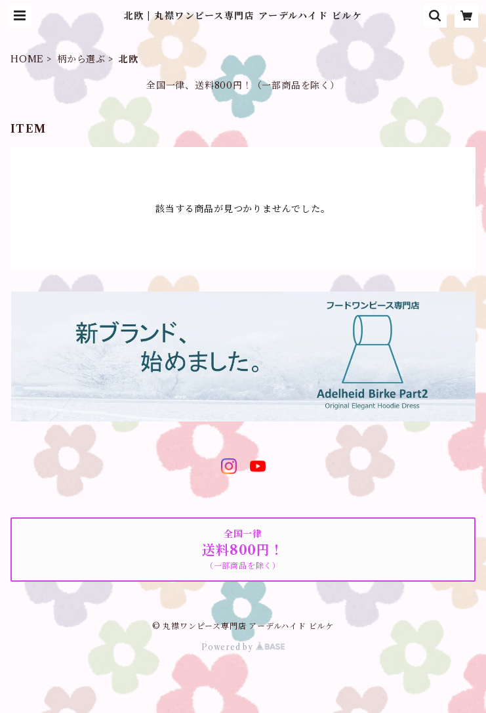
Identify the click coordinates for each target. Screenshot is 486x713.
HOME (27, 59)
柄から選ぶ (81, 59)
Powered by (243, 647)
